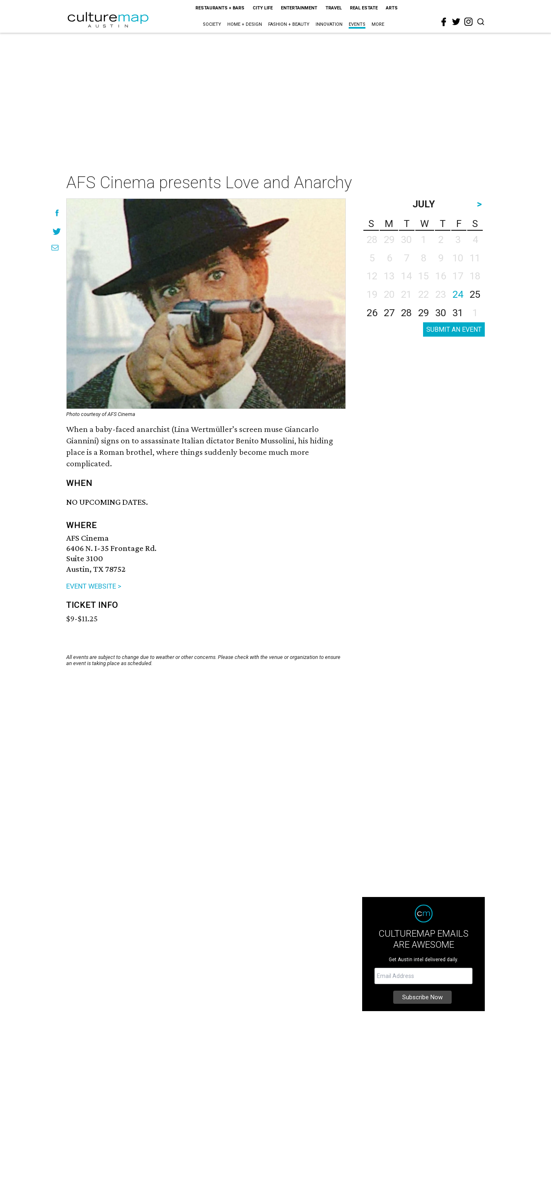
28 (406, 313)
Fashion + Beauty (288, 24)
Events (357, 24)
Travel (333, 8)
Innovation (329, 24)
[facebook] (444, 22)
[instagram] (468, 22)
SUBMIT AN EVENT (454, 329)
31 (457, 313)
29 (423, 313)
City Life (263, 8)
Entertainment (299, 8)
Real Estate (364, 8)
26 (372, 313)
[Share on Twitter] (57, 231)
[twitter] (456, 22)
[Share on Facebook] (57, 213)
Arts (392, 8)
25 (475, 294)
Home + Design (244, 24)
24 (457, 294)
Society (212, 24)
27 (389, 313)
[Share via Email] (55, 248)
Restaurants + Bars (219, 8)
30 (440, 313)
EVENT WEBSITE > (93, 586)
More (378, 24)
